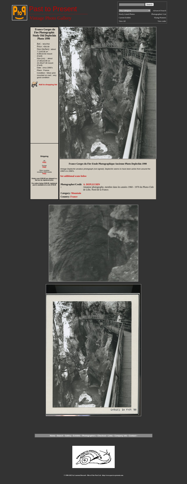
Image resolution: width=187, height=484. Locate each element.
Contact (132, 436)
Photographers (89, 436)
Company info (121, 436)
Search (60, 436)
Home (52, 436)
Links (110, 436)
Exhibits (76, 436)
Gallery (68, 436)
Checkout (101, 436)
